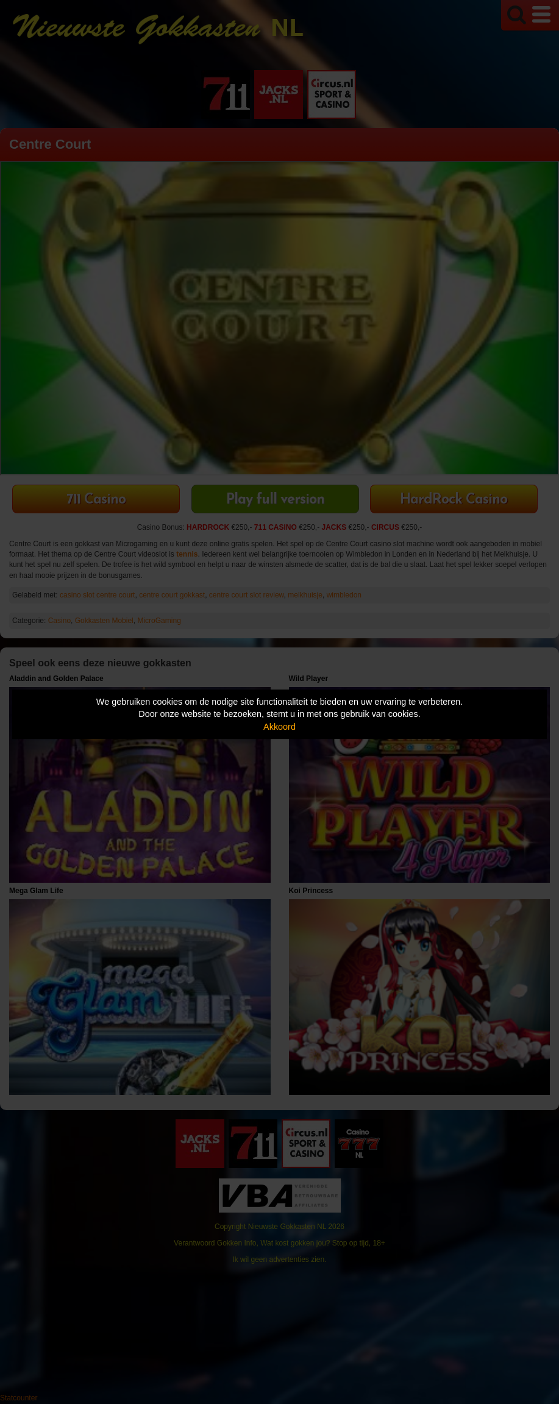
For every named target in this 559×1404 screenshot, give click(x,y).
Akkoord (279, 727)
